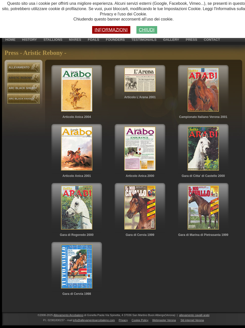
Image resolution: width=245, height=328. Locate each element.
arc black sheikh (22, 88)
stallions (53, 40)
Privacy (123, 320)
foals (93, 40)
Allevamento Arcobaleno (68, 315)
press (191, 40)
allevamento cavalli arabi (194, 315)
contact (212, 40)
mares (75, 40)
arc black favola (21, 98)
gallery (171, 40)
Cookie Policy (140, 320)
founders (115, 40)
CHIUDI (147, 29)
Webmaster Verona (164, 320)
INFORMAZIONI (111, 29)
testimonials (143, 40)
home (10, 40)
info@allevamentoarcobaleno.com (94, 320)
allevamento (19, 67)
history (29, 40)
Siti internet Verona (192, 320)
